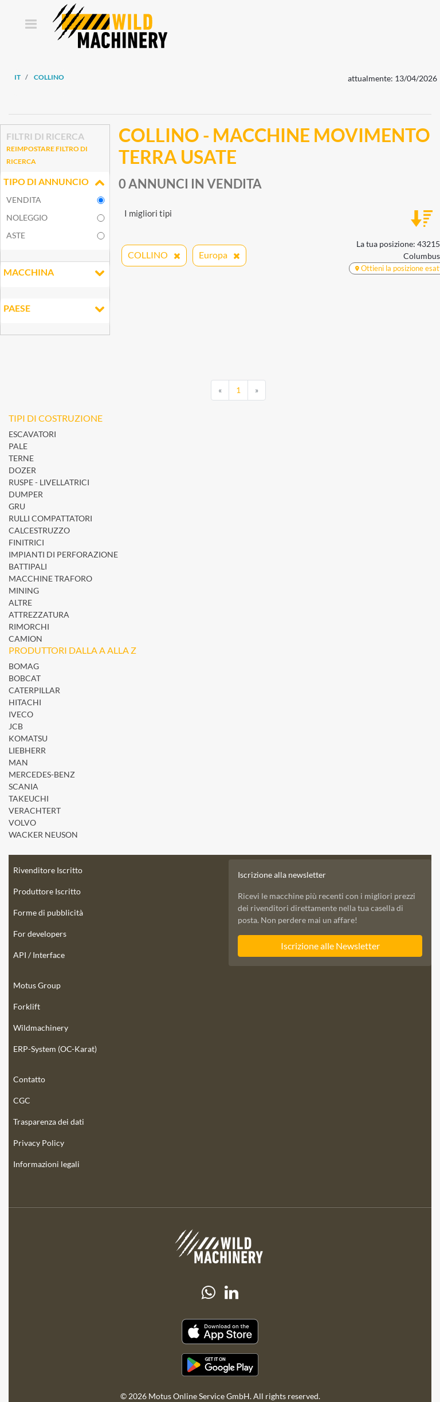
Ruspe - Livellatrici (49, 482)
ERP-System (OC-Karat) (55, 1049)
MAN (18, 762)
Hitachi (25, 702)
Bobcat (25, 678)
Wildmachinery (40, 1027)
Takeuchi (29, 798)
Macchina (55, 273)
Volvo (22, 822)
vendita (23, 200)
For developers (39, 933)
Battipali (28, 566)
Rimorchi (29, 626)
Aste (15, 235)
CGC (21, 1100)
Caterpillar (34, 690)
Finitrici (26, 542)
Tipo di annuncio (55, 183)
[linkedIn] (231, 1292)
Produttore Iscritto (47, 891)
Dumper (26, 494)
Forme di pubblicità (48, 912)
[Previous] (220, 390)
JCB (16, 726)
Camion (25, 638)
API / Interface (39, 955)
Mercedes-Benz (42, 774)
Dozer (22, 470)
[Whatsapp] (208, 1292)
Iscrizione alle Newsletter (330, 945)
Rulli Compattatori (50, 518)
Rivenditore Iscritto (47, 870)
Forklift (26, 1006)
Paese (55, 309)
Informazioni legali (46, 1164)
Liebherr (27, 750)
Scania (23, 786)
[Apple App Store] (220, 1331)
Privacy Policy (38, 1143)
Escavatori (32, 434)
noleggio (27, 217)
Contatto (29, 1079)
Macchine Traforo (50, 578)
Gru (17, 506)
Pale (18, 446)
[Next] (256, 390)
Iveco (21, 714)
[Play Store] (220, 1365)
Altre (20, 602)
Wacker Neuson (43, 834)
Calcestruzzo (39, 530)
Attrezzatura (39, 614)
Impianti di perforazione (63, 554)
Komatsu (28, 738)
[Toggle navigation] (31, 25)
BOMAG (24, 666)
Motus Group (37, 985)
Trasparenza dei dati (48, 1121)
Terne (21, 458)
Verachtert (35, 810)
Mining (24, 590)
